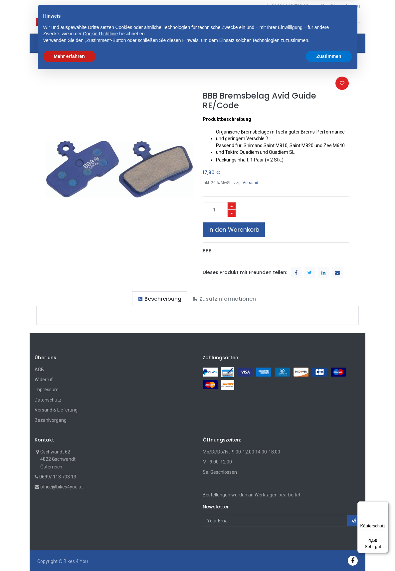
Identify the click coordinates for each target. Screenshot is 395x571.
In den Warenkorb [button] (233, 230)
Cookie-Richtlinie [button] (100, 530)
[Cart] (329, 23)
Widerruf (44, 379)
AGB (39, 369)
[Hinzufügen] (232, 205)
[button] (129, 23)
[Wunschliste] (340, 23)
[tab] (159, 298)
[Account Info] (354, 22)
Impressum (47, 389)
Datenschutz (48, 400)
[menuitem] (52, 43)
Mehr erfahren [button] (69, 552)
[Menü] (384, 505)
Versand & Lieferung (56, 410)
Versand (250, 182)
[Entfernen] (232, 213)
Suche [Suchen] (261, 23)
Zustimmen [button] (328, 552)
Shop (45, 63)
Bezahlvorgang (51, 420)
